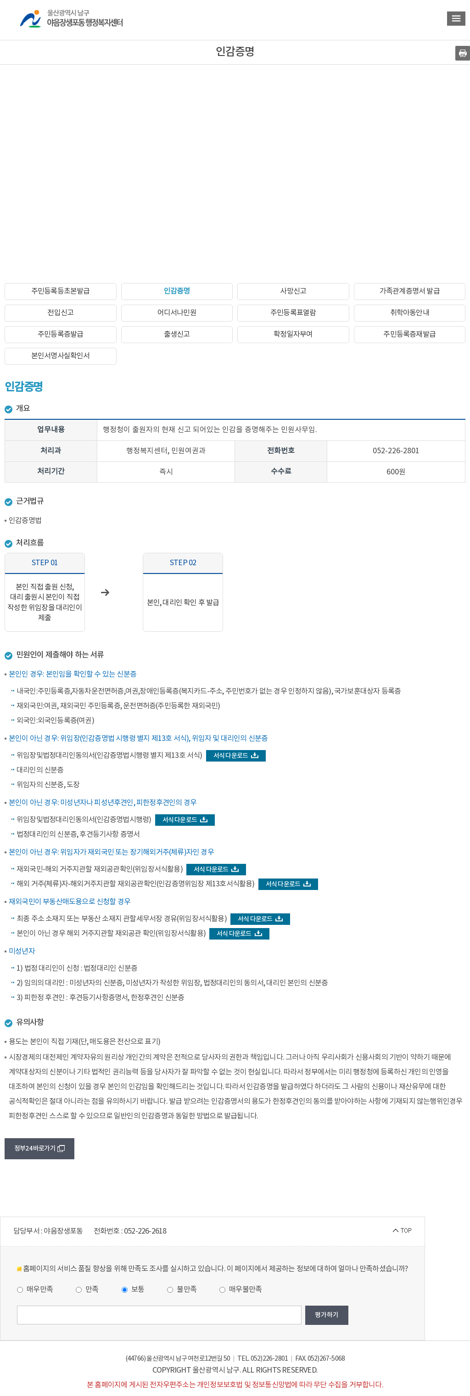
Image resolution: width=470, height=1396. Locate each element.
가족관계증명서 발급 (410, 291)
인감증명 (177, 291)
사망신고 (293, 291)
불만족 (181, 1289)
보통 (133, 1289)
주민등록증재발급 (409, 334)
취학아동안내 (409, 313)
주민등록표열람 (293, 313)
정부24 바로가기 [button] (39, 1148)
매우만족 (35, 1289)
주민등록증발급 (60, 334)
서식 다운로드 (235, 756)
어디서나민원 (176, 313)
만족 (87, 1289)
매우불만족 (240, 1289)
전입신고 (60, 313)
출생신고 (177, 334)
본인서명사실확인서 (60, 356)
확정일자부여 (293, 334)
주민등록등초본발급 (60, 291)
